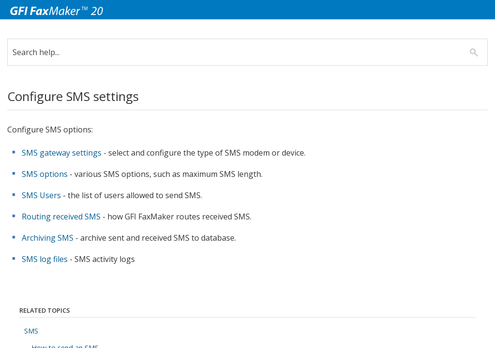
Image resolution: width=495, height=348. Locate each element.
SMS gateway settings (62, 152)
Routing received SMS (61, 216)
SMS (31, 330)
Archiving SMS (47, 237)
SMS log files (45, 259)
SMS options (45, 174)
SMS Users (41, 195)
